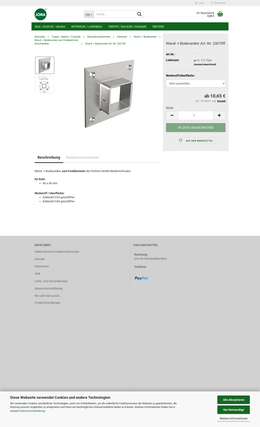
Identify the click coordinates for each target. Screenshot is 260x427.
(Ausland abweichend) (205, 64)
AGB (37, 273)
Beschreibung (49, 157)
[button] (172, 115)
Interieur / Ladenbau (86, 26)
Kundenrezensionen (82, 157)
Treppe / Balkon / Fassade (127, 26)
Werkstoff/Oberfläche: (180, 75)
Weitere (158, 26)
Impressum (42, 266)
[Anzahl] (195, 115)
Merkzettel (218, 3)
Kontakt (40, 259)
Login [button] (200, 3)
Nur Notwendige (233, 409)
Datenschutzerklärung (32, 410)
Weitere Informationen (234, 418)
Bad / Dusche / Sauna (50, 26)
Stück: (170, 107)
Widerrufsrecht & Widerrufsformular (57, 251)
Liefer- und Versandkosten (51, 281)
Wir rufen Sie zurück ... (48, 295)
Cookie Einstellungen (48, 302)
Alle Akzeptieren (233, 399)
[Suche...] (89, 14)
